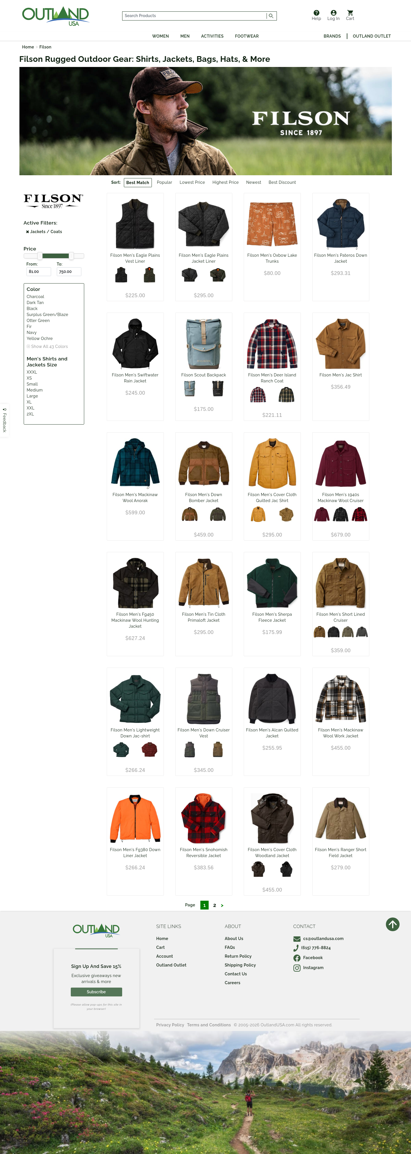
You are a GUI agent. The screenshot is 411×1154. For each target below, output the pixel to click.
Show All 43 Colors (49, 346)
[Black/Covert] (218, 388)
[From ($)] (39, 271)
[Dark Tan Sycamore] (286, 394)
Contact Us (236, 974)
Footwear (247, 36)
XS (29, 378)
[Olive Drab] (286, 514)
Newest (253, 182)
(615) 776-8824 (312, 947)
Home (28, 47)
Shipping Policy (240, 965)
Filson (45, 47)
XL (29, 402)
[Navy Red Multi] (258, 394)
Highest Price (225, 182)
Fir (29, 326)
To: (60, 264)
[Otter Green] (218, 514)
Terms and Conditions (209, 1025)
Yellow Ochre (40, 338)
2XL (30, 414)
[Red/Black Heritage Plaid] (359, 514)
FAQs (230, 947)
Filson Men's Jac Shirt (340, 375)
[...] (195, 16)
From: (32, 264)
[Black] (334, 632)
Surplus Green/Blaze (47, 314)
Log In (333, 15)
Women (160, 36)
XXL (31, 408)
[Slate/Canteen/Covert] (190, 388)
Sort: (116, 182)
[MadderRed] (149, 750)
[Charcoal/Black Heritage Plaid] (341, 514)
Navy (32, 332)
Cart (350, 15)
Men (185, 36)
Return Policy (238, 956)
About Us (234, 938)
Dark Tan (35, 302)
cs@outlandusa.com (318, 938)
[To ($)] (69, 271)
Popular (164, 182)
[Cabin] (258, 869)
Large (32, 396)
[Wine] (322, 514)
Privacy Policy (170, 1025)
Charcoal (35, 296)
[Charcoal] (121, 275)
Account (164, 956)
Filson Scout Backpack (203, 375)
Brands (332, 36)
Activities (212, 36)
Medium (35, 390)
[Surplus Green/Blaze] (149, 275)
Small (32, 384)
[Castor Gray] (362, 632)
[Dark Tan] (190, 514)
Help (316, 15)
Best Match (137, 182)
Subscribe (96, 992)
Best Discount (282, 182)
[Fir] (121, 750)
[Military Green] (348, 632)
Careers (233, 982)
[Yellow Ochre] (258, 514)
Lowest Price (192, 182)
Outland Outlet (372, 36)
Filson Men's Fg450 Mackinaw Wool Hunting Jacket (135, 620)
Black (32, 308)
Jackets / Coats (44, 231)
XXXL (32, 372)
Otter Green (38, 320)
